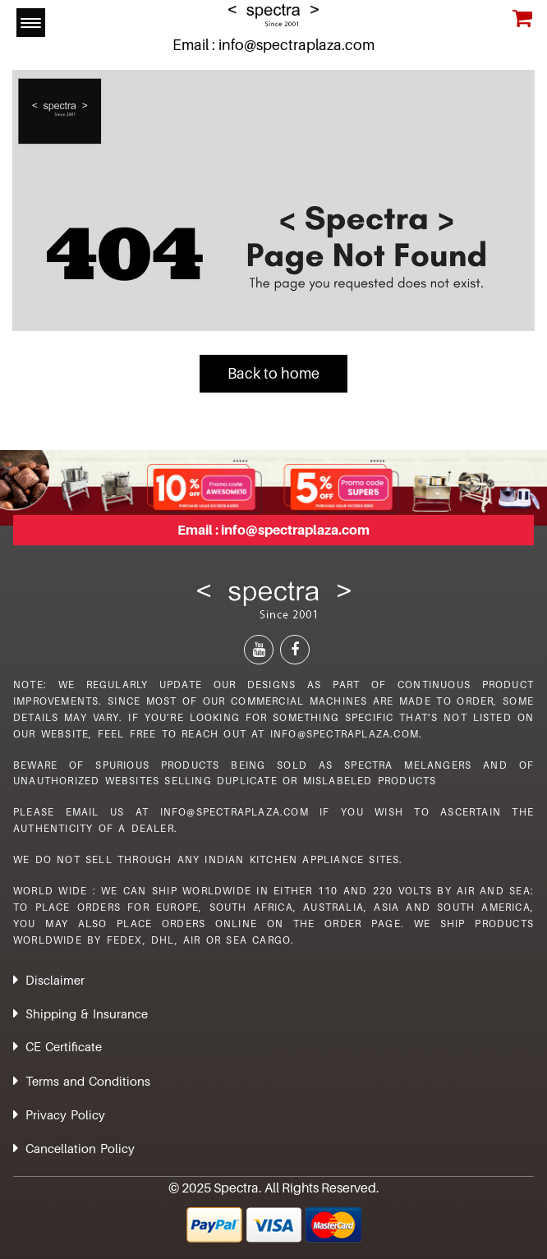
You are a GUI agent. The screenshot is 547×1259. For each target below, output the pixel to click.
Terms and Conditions (87, 1080)
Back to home (273, 373)
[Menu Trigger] (30, 22)
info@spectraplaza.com (296, 44)
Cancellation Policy (80, 1148)
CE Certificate (63, 1046)
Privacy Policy (65, 1114)
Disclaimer (55, 979)
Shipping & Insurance (86, 1013)
